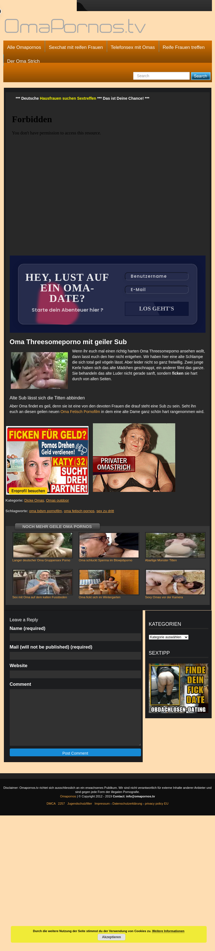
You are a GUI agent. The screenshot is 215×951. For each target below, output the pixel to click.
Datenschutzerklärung (127, 803)
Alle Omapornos (24, 47)
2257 (61, 803)
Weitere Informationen (168, 931)
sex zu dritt (105, 511)
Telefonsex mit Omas (133, 47)
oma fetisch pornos (79, 511)
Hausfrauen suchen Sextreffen (68, 98)
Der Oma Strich (23, 61)
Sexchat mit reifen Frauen (76, 47)
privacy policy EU (156, 803)
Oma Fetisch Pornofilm (80, 411)
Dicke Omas (34, 500)
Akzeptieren (111, 937)
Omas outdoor (57, 500)
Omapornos (68, 796)
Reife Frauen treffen (184, 47)
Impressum (102, 803)
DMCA (51, 803)
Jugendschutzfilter (79, 803)
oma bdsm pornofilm (45, 511)
